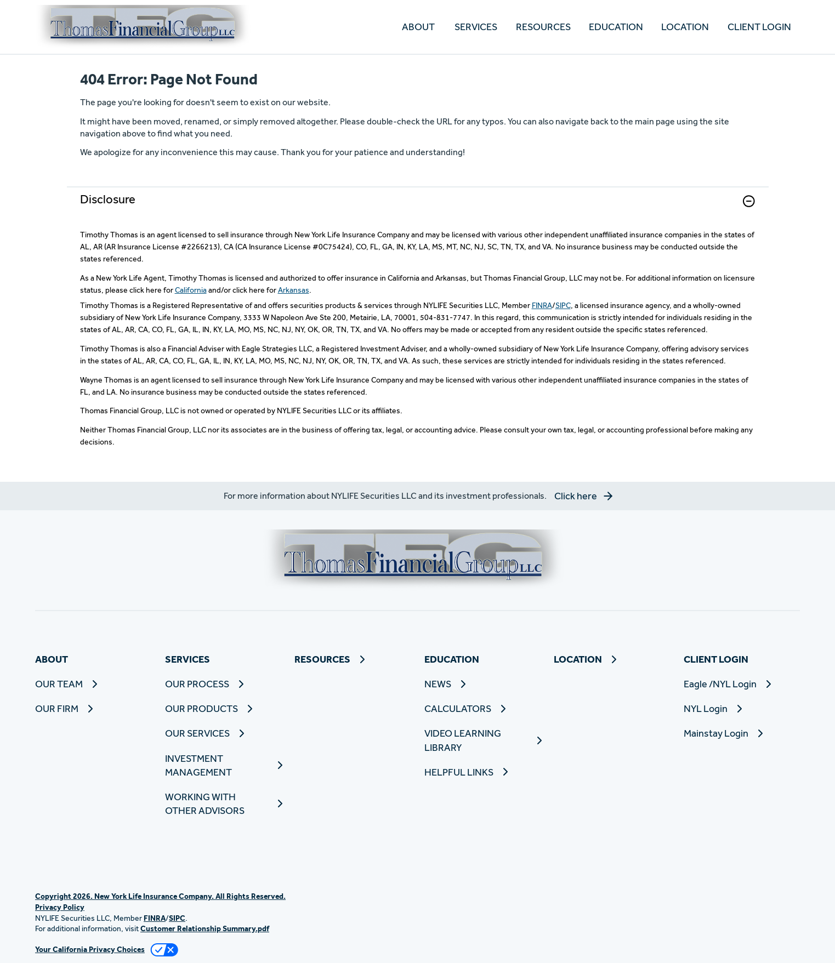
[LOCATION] (685, 27)
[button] (749, 201)
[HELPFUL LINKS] (482, 772)
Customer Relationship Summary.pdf (204, 928)
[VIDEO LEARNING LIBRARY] (482, 740)
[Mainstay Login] (742, 733)
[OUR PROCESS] (223, 684)
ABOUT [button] (418, 26)
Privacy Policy (59, 907)
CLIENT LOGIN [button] (759, 26)
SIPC (563, 305)
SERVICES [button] (476, 26)
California (191, 290)
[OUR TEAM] (93, 684)
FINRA (542, 305)
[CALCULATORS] (482, 708)
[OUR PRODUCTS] (223, 708)
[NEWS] (482, 684)
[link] (418, 208)
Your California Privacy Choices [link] (90, 949)
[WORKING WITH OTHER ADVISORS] (223, 803)
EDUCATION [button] (616, 26)
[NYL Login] (742, 708)
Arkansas (293, 290)
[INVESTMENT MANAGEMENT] (223, 765)
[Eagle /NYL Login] (742, 684)
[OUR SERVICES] (223, 733)
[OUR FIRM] (93, 708)
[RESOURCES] (543, 27)
